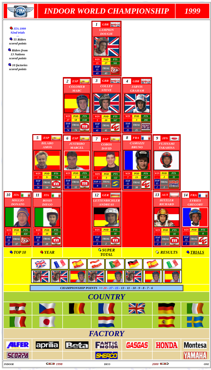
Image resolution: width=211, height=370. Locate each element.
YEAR (49, 252)
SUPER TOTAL (107, 252)
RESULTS (169, 252)
